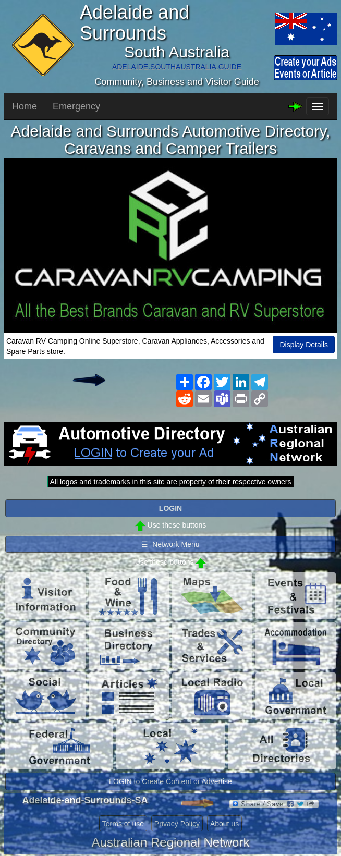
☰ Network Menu (170, 544)
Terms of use (123, 824)
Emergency (76, 106)
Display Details (303, 344)
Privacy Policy (177, 824)
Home (24, 106)
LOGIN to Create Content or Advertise (170, 781)
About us (224, 824)
